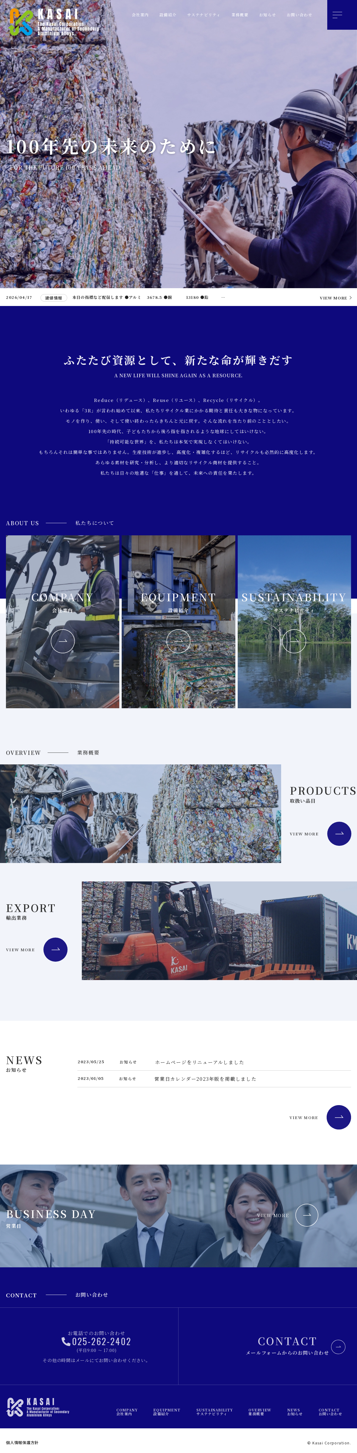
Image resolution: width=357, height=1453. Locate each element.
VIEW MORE (293, 1121)
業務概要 (232, 15)
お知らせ (262, 15)
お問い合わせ (297, 15)
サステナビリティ (192, 15)
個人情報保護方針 (22, 1442)
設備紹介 (152, 15)
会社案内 (122, 15)
